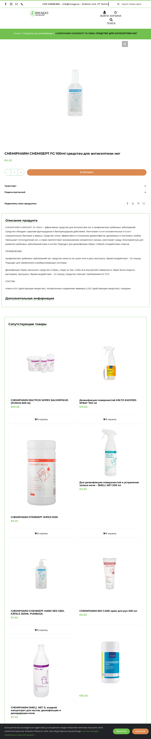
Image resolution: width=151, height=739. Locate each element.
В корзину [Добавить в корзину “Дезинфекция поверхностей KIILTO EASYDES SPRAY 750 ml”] (111, 419)
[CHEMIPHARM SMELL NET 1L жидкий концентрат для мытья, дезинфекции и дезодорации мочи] (41, 670)
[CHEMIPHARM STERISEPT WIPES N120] (41, 470)
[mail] (16, 4)
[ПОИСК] (111, 22)
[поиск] (118, 4)
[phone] (22, 4)
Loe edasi (86, 731)
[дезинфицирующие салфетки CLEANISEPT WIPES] (109, 661)
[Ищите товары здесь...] (131, 4)
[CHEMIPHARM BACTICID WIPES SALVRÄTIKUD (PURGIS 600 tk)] (41, 363)
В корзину (86, 172)
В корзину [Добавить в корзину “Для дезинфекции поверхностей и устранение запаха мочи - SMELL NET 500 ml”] (111, 533)
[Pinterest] (138, 204)
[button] (125, 44)
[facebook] (5, 4)
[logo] (38, 11)
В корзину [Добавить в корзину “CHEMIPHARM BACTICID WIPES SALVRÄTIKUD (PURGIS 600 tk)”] (42, 419)
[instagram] (11, 4)
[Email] (144, 204)
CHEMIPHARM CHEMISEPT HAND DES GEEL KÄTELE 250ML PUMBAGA (38, 612)
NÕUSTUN (121, 731)
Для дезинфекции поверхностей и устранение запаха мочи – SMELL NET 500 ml (109, 484)
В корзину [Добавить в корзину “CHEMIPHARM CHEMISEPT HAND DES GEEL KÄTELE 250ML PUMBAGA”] (42, 630)
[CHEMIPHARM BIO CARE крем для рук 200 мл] (109, 573)
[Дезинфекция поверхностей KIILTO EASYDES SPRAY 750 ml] (109, 363)
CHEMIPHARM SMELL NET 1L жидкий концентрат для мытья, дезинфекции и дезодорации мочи (36, 710)
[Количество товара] (14, 172)
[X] (133, 204)
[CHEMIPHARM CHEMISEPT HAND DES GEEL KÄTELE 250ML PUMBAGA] (41, 573)
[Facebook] (127, 204)
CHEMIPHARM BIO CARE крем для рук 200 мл (108, 610)
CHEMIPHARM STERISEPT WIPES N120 (34, 517)
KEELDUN (140, 731)
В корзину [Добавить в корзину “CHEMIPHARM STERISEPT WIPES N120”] (42, 533)
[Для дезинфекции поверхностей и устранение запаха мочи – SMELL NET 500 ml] (109, 452)
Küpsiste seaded (26, 735)
